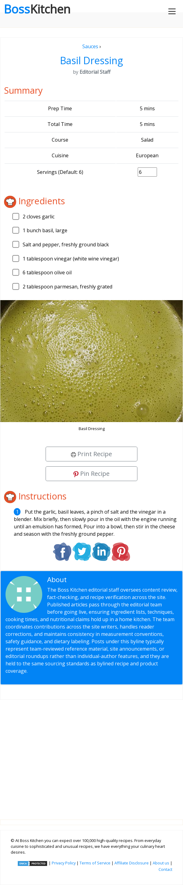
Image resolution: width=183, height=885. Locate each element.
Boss (37, 9)
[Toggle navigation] (172, 11)
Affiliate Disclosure (131, 863)
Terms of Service (95, 863)
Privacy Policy (64, 863)
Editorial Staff (90, 579)
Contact (165, 869)
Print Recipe (91, 454)
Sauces (90, 46)
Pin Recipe (91, 473)
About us (161, 863)
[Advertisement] (91, 755)
